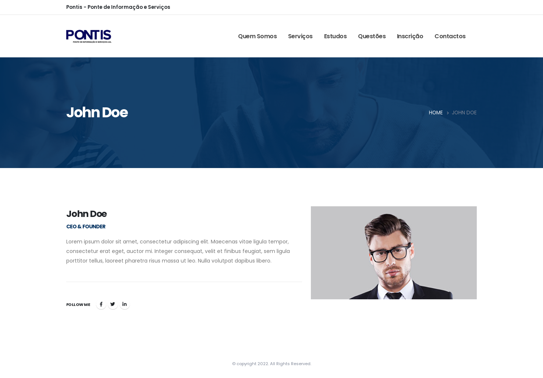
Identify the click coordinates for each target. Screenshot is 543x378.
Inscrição (410, 36)
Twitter (113, 304)
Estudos (335, 36)
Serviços (300, 36)
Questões (372, 36)
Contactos (450, 36)
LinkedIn (125, 304)
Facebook (101, 304)
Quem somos (257, 36)
